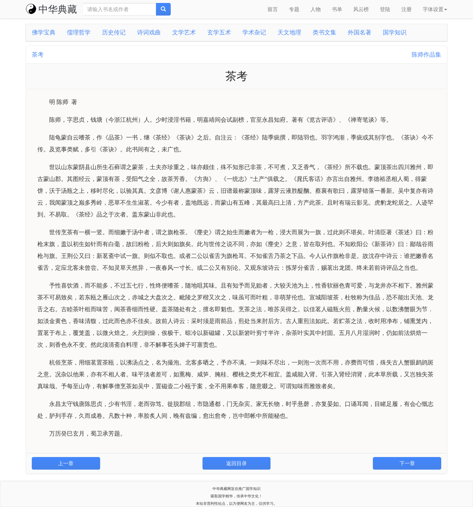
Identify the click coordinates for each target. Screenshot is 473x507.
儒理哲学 (79, 32)
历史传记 (114, 32)
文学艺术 (184, 32)
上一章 (66, 463)
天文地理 (289, 32)
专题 (294, 9)
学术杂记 (254, 32)
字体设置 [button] (435, 9)
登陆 (385, 9)
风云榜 (361, 9)
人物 (315, 9)
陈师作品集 (426, 54)
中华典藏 (51, 9)
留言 (273, 9)
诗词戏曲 (149, 32)
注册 (406, 9)
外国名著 (359, 32)
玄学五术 (219, 32)
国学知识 (394, 32)
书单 (337, 9)
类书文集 (324, 32)
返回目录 (236, 463)
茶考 (38, 54)
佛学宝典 (43, 32)
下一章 (407, 463)
